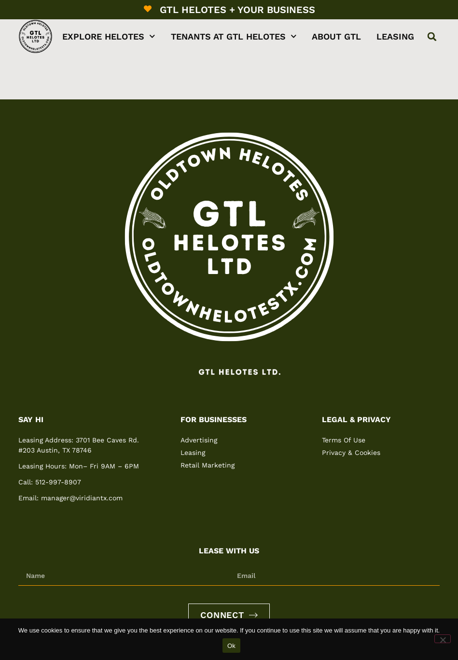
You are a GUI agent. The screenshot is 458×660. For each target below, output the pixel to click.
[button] (432, 36)
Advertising (198, 440)
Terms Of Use (343, 440)
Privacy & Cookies (351, 452)
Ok (231, 645)
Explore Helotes (108, 36)
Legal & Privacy (356, 419)
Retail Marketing (207, 465)
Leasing (395, 36)
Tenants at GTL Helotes (234, 36)
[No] (442, 638)
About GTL (336, 36)
